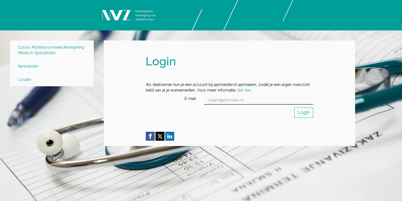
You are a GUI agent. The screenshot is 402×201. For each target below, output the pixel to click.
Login (304, 112)
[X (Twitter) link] (159, 136)
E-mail (190, 98)
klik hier (244, 90)
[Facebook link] (150, 136)
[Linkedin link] (169, 136)
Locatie (24, 79)
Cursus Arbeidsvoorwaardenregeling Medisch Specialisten (51, 50)
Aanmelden (28, 66)
